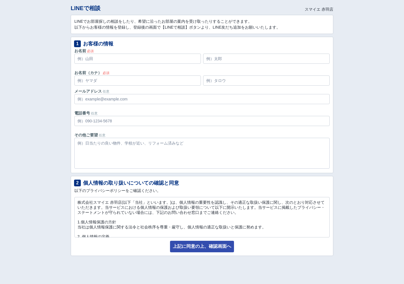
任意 (106, 91)
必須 (90, 51)
